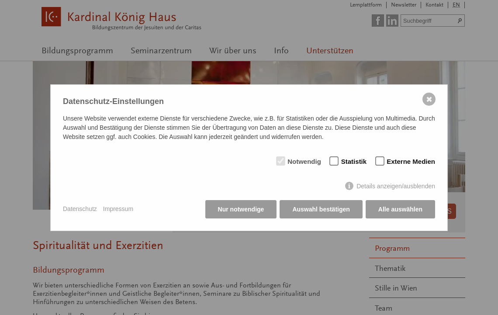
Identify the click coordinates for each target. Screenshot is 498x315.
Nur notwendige (241, 209)
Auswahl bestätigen (320, 209)
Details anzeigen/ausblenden (395, 186)
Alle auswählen (400, 209)
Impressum (118, 208)
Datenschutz (80, 208)
